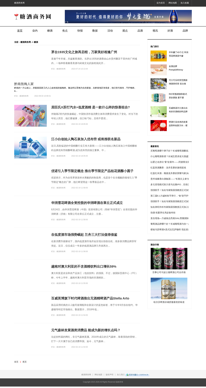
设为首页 (161, 3)
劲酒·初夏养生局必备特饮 (163, 212)
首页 (19, 30)
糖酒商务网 (19, 3)
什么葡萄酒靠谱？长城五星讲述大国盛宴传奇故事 (175, 156)
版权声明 (109, 374)
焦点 (65, 30)
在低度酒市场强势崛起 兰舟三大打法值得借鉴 (84, 235)
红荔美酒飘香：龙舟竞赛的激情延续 (168, 167)
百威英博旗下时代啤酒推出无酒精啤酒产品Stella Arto (90, 298)
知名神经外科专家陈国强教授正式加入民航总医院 (175, 207)
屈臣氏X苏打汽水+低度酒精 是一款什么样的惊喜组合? (90, 107)
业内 (35, 30)
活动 (110, 30)
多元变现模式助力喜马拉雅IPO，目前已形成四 (174, 184)
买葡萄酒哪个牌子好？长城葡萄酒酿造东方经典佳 (175, 150)
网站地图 (173, 3)
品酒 (140, 30)
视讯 (155, 30)
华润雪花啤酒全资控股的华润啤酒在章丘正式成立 (87, 203)
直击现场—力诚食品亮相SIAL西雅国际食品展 (173, 218)
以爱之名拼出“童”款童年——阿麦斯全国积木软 (173, 162)
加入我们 (121, 374)
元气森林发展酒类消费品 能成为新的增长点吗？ (85, 330)
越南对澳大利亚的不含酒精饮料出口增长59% (83, 266)
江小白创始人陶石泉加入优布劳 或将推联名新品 (85, 139)
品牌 (185, 30)
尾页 (24, 362)
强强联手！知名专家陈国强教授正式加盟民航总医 (175, 190)
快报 (80, 30)
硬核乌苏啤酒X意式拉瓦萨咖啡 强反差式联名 (173, 229)
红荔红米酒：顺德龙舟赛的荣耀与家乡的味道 (173, 173)
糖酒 (50, 30)
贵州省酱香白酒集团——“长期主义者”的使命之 (173, 179)
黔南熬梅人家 (24, 84)
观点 (125, 30)
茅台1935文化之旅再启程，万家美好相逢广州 (84, 52)
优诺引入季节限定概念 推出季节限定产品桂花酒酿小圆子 (92, 171)
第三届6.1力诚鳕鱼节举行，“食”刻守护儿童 (172, 195)
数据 (95, 30)
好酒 (170, 30)
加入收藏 (185, 3)
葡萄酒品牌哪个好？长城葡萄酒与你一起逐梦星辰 (175, 224)
